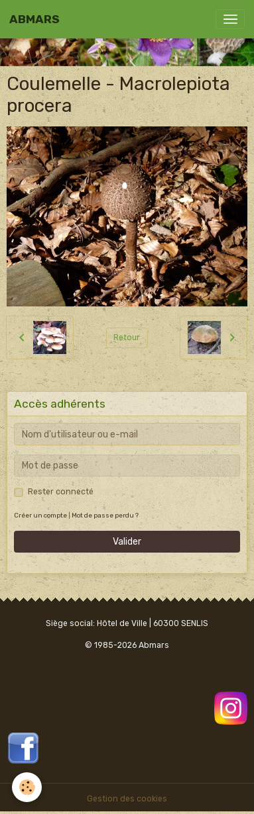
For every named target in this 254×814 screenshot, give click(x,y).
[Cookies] (27, 787)
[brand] (34, 19)
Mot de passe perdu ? (105, 515)
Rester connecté (61, 491)
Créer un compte (40, 515)
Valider (127, 541)
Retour (126, 337)
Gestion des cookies (127, 798)
